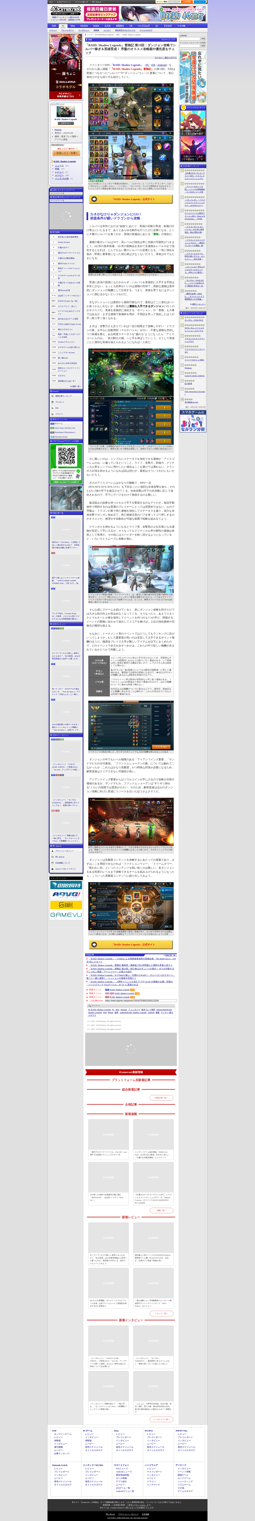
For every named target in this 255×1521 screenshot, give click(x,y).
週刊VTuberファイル (66, 263)
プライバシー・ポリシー (128, 1514)
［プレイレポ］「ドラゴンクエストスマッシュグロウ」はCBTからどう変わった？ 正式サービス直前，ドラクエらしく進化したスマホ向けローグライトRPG (195, 203)
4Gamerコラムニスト (66, 342)
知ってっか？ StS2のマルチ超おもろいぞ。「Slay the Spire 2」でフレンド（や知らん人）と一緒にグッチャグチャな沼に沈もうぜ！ (66, 692)
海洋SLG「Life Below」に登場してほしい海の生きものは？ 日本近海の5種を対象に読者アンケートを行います (66, 545)
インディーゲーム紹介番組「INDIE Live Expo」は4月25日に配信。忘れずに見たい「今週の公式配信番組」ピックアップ (152, 1154)
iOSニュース (122, 1468)
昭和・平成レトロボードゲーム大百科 (69, 335)
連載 (158, 1012)
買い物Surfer (63, 358)
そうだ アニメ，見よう (67, 306)
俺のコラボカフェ (65, 329)
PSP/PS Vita (181, 1430)
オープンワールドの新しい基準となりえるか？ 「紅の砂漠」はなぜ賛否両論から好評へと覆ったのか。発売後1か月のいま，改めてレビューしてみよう (66, 656)
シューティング (185, 1481)
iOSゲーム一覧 (123, 1488)
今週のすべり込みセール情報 (69, 284)
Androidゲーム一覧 (125, 1491)
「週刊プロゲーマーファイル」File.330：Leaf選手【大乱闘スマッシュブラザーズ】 (108, 1153)
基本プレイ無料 (148, 1010)
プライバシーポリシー (64, 851)
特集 (57, 168)
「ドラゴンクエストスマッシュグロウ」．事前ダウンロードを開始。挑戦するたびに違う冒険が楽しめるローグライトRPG (195, 243)
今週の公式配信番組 (66, 258)
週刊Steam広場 (64, 290)
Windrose (188, 368)
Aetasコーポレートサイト (65, 869)
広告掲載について (62, 863)
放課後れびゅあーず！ (67, 381)
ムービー (107, 30)
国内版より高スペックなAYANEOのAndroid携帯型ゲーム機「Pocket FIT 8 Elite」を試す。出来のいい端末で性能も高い (152, 1258)
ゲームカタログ (146, 30)
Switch (96, 25)
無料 (116, 1012)
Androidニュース (124, 1471)
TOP (54, 25)
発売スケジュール (93, 1447)
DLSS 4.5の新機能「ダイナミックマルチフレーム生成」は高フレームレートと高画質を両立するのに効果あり (108, 1303)
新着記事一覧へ (161, 1098)
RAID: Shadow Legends (66, 119)
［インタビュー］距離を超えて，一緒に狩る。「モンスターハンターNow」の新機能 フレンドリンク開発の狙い (66, 838)
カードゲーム (184, 1478)
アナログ (168, 25)
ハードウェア (144, 25)
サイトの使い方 (81, 2)
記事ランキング (61, 1453)
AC (156, 25)
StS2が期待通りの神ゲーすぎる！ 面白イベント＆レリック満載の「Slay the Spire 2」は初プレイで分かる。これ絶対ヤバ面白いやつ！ (66, 727)
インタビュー (83, 30)
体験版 (96, 30)
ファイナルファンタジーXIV (195, 350)
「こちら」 (142, 1505)
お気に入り (174, 2)
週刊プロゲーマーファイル (69, 253)
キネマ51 (61, 376)
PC (63, 26)
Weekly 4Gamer (64, 242)
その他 (181, 1488)
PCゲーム (59, 423)
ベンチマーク (153, 1484)
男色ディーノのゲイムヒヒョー (69, 269)
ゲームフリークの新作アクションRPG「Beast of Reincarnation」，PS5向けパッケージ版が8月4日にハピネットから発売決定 (195, 216)
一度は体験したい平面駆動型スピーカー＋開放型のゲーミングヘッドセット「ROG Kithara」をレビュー (153, 1303)
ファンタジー (134, 1010)
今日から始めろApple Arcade (69, 324)
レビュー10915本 (58, 20)
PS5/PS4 (84, 25)
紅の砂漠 (188, 383)
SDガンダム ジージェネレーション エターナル (194, 329)
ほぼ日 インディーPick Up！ (69, 296)
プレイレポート (67, 30)
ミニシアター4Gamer (66, 353)
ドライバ (59, 414)
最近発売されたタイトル (125, 30)
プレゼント (59, 402)
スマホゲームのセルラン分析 (69, 276)
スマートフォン (121, 1465)
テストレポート (154, 1471)
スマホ (107, 25)
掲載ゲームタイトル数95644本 (65, 17)
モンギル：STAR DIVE (194, 320)
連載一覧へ (76, 386)
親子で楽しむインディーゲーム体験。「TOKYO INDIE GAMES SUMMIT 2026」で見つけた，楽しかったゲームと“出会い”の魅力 (66, 581)
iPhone (110, 1012)
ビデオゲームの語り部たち (69, 347)
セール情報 (121, 1478)
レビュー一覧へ (161, 1313)
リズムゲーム (184, 1484)
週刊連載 (58, 1447)
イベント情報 (184, 1471)
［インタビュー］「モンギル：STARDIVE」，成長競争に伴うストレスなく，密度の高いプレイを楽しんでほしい (66, 803)
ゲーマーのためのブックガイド (69, 312)
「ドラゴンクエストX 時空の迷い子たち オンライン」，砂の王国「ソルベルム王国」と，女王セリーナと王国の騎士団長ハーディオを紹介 (195, 256)
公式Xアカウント (64, 2)
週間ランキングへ (199, 304)
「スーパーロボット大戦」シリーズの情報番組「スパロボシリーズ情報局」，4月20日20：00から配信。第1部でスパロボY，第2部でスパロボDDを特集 (195, 189)
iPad (104, 1012)
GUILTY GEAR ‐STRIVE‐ (195, 376)
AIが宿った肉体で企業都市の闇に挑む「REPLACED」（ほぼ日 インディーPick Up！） (106, 1197)
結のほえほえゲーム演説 (68, 319)
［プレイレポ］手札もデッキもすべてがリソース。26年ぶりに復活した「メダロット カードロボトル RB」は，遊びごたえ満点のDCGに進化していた (195, 270)
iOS (153, 65)
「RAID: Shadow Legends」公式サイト (133, 199)
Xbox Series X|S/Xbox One (65, 428)
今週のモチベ (63, 248)
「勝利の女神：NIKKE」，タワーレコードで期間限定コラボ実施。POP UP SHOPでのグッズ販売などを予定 (194, 297)
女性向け (120, 25)
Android (161, 65)
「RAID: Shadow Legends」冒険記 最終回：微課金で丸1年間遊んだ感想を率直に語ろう (131, 965)
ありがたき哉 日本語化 (67, 363)
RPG (118, 1010)
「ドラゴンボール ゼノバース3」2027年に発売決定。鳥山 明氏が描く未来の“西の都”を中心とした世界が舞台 (195, 230)
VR (131, 25)
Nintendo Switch (61, 437)
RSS (51, 2)
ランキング (199, 2)
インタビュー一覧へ (161, 1419)
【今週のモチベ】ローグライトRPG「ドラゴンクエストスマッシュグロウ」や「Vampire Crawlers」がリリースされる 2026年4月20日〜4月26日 (153, 1199)
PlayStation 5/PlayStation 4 (65, 432)
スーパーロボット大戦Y (194, 360)
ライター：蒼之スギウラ (166, 57)
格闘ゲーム (183, 1475)
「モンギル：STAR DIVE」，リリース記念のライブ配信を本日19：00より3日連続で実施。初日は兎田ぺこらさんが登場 (195, 283)
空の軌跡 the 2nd (191, 402)
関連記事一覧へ (171, 955)
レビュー (53, 30)
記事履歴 (187, 2)
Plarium (58, 129)
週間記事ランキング (63, 396)
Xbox (72, 25)
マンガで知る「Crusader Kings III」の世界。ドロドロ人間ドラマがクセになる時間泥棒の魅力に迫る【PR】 (66, 616)
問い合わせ (97, 2)
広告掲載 (145, 1514)
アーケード (181, 1465)
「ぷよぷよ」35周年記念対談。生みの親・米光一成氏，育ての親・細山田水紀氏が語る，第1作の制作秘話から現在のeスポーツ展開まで (153, 1408)
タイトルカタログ (93, 1450)
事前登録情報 (122, 1475)
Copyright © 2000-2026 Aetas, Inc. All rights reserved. (127, 1518)
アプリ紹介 (121, 1481)
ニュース (59, 165)
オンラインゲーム (63, 1434)
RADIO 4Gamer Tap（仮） (68, 301)
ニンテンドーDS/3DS (93, 1465)
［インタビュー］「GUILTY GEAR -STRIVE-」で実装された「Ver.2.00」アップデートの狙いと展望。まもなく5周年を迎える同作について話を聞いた (66, 767)
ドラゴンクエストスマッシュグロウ (195, 340)
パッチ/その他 (62, 178)
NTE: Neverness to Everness (195, 392)
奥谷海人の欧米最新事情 (68, 237)
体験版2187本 (74, 20)
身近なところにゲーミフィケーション (69, 369)
